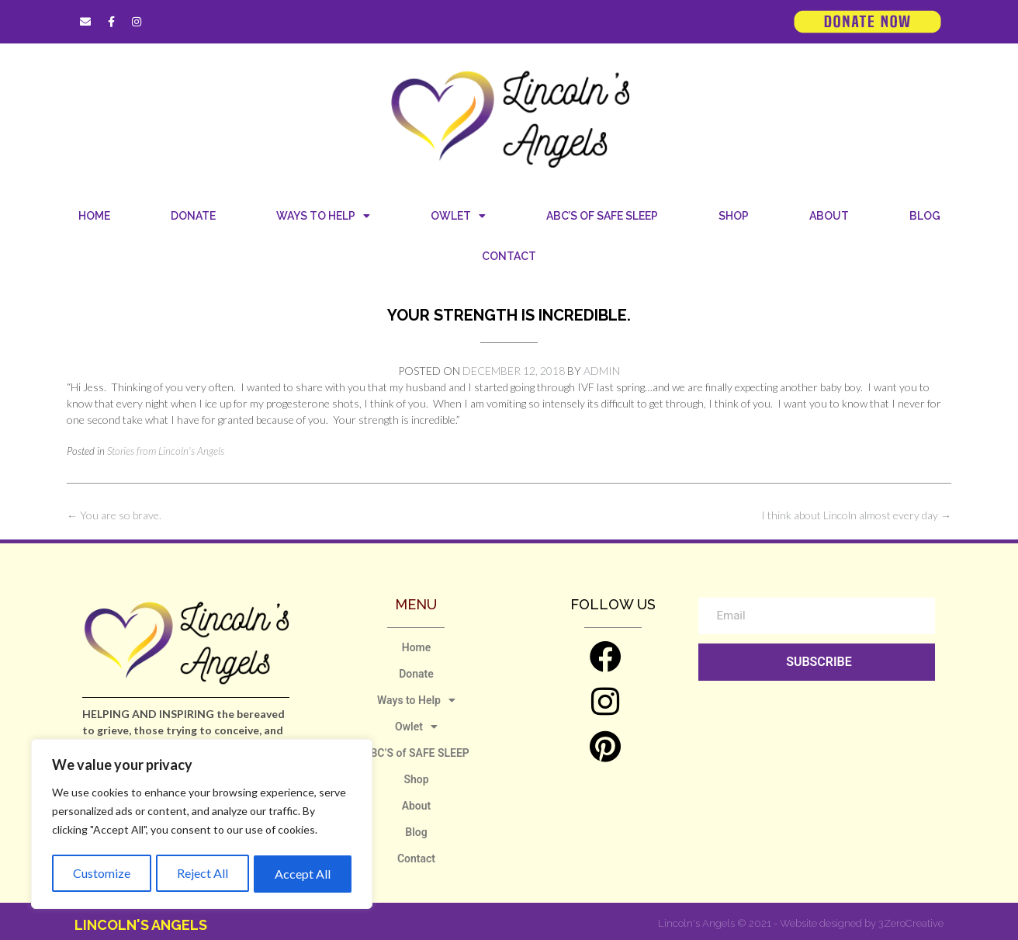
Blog (924, 216)
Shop (733, 216)
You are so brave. (114, 515)
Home (94, 216)
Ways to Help (323, 216)
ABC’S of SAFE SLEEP (602, 216)
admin (601, 370)
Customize (101, 873)
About (829, 216)
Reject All (202, 873)
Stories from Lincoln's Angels (165, 451)
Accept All (303, 873)
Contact (509, 256)
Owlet (458, 216)
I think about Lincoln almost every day (856, 515)
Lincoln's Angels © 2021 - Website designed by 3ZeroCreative (801, 923)
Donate (193, 216)
